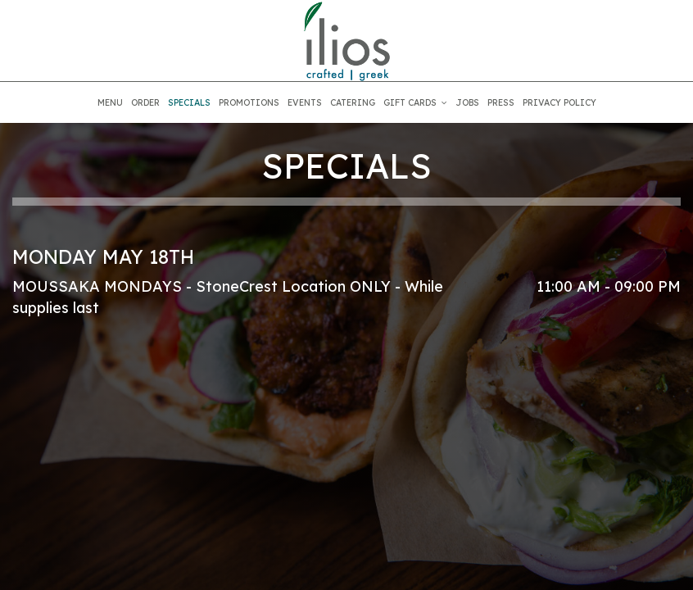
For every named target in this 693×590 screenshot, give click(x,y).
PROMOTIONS (249, 102)
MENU (110, 102)
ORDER (145, 102)
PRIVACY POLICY (559, 102)
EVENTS (305, 102)
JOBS (467, 102)
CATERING (352, 102)
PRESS (500, 102)
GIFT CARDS (415, 102)
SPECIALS (189, 102)
